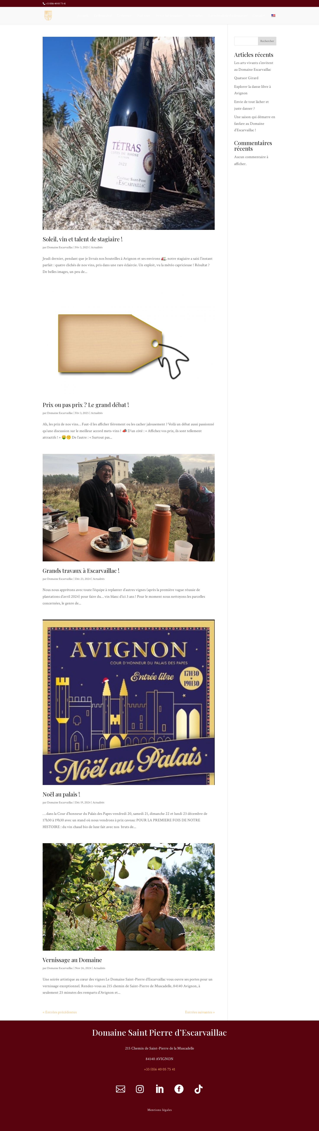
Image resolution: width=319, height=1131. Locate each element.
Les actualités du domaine (227, 16)
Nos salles (195, 16)
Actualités (97, 247)
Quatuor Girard (246, 77)
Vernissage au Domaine (72, 960)
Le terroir (124, 16)
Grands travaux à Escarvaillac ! (81, 570)
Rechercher (267, 41)
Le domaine (102, 16)
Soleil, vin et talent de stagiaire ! (83, 239)
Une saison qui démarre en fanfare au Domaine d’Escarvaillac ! (254, 123)
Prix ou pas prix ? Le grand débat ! (86, 405)
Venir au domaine (169, 16)
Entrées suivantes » (200, 1012)
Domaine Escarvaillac (60, 247)
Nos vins (143, 16)
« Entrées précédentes (60, 1012)
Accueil (82, 16)
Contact (259, 16)
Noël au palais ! (61, 794)
